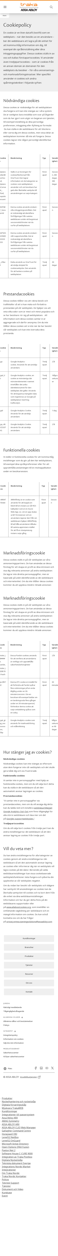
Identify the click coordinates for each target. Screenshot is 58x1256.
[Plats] (7, 1067)
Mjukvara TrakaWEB (12, 1108)
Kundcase (7, 1192)
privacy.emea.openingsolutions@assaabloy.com (29, 921)
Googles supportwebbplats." (20, 818)
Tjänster (6, 1186)
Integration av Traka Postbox (17, 1156)
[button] (4, 15)
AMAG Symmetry (10, 1121)
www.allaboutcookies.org (18, 907)
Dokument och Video (12, 1189)
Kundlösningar (9, 1111)
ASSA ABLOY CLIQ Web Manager (19, 1127)
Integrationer (9, 1169)
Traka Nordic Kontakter (14, 1176)
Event (5, 1195)
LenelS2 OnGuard (11, 1140)
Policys (5, 1179)
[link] (29, 938)
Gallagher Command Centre (16, 1130)
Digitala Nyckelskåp (12, 1160)
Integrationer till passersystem (18, 1114)
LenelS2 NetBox (10, 1137)
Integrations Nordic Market (16, 1166)
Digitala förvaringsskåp (14, 1104)
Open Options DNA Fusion (15, 1147)
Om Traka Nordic (11, 1173)
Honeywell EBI (9, 1134)
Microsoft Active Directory (15, 1143)
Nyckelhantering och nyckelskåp (19, 1101)
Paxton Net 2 (8, 1150)
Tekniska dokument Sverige (16, 1163)
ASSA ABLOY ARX (10, 1124)
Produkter (7, 1098)
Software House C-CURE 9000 (17, 1153)
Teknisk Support (10, 1182)
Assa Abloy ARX (10, 1117)
